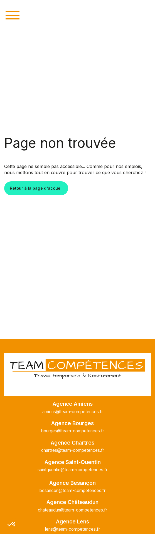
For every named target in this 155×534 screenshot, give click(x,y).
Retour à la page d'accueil (36, 188)
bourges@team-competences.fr (72, 430)
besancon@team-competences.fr (72, 490)
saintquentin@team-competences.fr (72, 469)
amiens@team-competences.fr (72, 411)
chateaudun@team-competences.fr (72, 510)
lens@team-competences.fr (72, 529)
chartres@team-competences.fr (72, 450)
